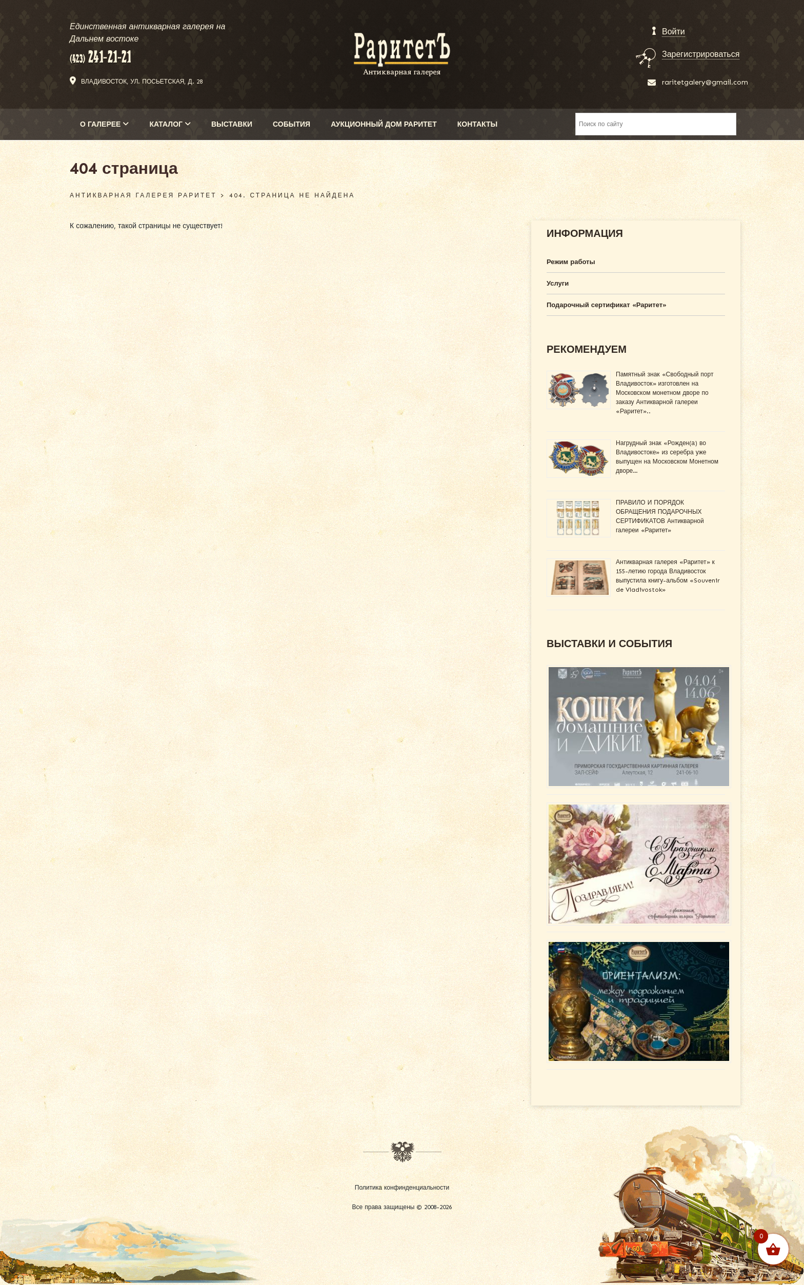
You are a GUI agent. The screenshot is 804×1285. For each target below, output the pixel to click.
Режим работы (571, 262)
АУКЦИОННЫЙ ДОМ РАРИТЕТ (384, 124)
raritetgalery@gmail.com (705, 82)
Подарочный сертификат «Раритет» (607, 305)
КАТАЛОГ (170, 124)
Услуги (558, 283)
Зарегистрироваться (700, 54)
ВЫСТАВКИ (231, 124)
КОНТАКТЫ (477, 124)
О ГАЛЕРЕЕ (104, 124)
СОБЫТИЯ (291, 124)
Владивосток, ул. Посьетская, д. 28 (142, 81)
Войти (673, 31)
